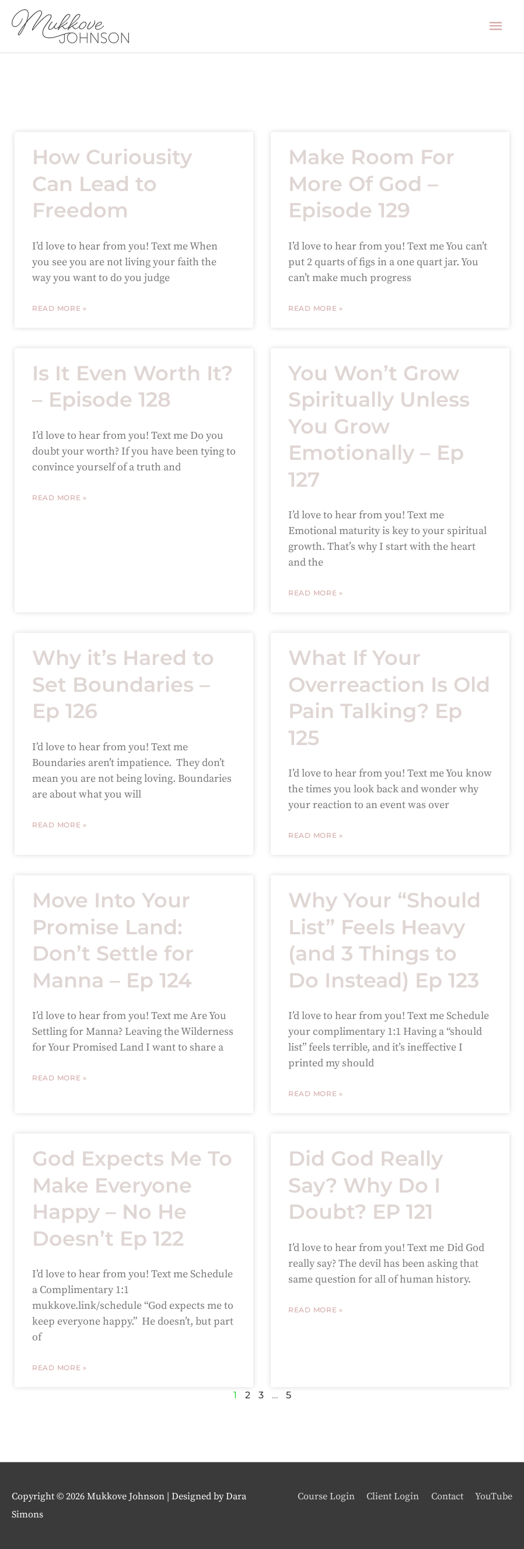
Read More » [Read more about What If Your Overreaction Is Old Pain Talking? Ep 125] (315, 835)
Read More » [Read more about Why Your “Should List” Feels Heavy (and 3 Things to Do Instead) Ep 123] (315, 1093)
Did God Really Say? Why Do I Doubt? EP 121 (365, 1185)
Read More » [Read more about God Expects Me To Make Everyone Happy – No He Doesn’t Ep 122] (59, 1367)
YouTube (493, 1496)
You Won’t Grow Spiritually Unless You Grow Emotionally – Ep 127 (379, 426)
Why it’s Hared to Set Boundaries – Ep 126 (123, 684)
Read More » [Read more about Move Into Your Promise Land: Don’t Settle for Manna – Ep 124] (59, 1077)
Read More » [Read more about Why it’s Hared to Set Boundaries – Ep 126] (59, 824)
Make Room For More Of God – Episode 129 (371, 183)
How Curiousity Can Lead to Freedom (112, 183)
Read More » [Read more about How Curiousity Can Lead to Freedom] (59, 308)
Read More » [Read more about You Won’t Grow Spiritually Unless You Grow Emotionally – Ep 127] (315, 592)
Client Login (392, 1496)
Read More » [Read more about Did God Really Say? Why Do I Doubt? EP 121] (315, 1309)
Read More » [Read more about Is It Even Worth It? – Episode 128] (59, 497)
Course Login (326, 1496)
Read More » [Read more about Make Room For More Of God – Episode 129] (315, 308)
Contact (447, 1496)
